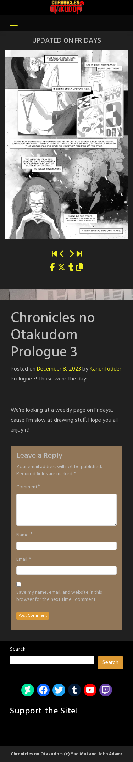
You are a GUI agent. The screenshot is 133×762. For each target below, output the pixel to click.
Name (22, 535)
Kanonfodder (105, 369)
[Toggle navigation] (14, 23)
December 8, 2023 (59, 369)
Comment (27, 487)
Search (18, 649)
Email (21, 559)
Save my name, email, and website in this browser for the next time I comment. (59, 596)
